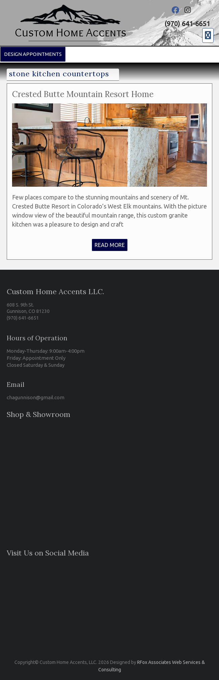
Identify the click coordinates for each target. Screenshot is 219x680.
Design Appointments (33, 54)
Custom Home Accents (70, 32)
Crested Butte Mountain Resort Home (83, 94)
